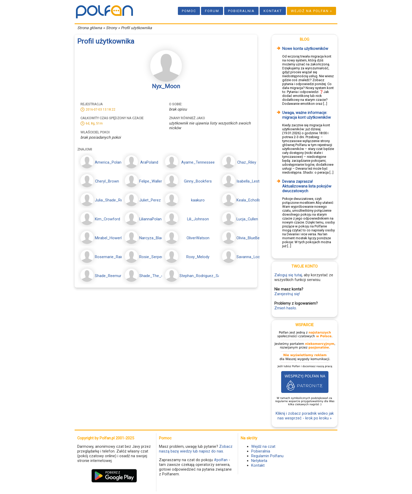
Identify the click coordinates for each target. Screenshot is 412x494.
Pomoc (189, 11)
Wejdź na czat (263, 446)
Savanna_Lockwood (253, 256)
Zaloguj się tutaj (288, 275)
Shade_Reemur (108, 275)
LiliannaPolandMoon (156, 219)
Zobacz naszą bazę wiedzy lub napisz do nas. (196, 449)
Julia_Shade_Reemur (113, 200)
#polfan (221, 459)
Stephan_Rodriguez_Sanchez (205, 275)
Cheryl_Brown (107, 181)
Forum (212, 11)
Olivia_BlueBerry (250, 238)
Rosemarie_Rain (109, 256)
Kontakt (273, 11)
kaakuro (198, 200)
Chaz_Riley (246, 162)
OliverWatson (198, 238)
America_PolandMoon (114, 162)
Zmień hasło (285, 308)
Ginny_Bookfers (198, 181)
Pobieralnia (241, 11)
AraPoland (149, 162)
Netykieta (259, 460)
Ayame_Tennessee (198, 162)
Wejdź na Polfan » (311, 11)
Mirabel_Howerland (111, 238)
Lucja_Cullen (247, 219)
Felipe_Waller (150, 181)
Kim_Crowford (107, 219)
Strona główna (89, 27)
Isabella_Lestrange (252, 181)
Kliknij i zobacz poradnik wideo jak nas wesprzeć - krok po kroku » (305, 415)
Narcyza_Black (152, 238)
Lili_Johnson (198, 219)
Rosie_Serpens (152, 256)
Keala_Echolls (248, 200)
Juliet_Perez (150, 200)
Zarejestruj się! (287, 294)
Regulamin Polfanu (267, 456)
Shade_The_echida (156, 275)
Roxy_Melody (197, 256)
